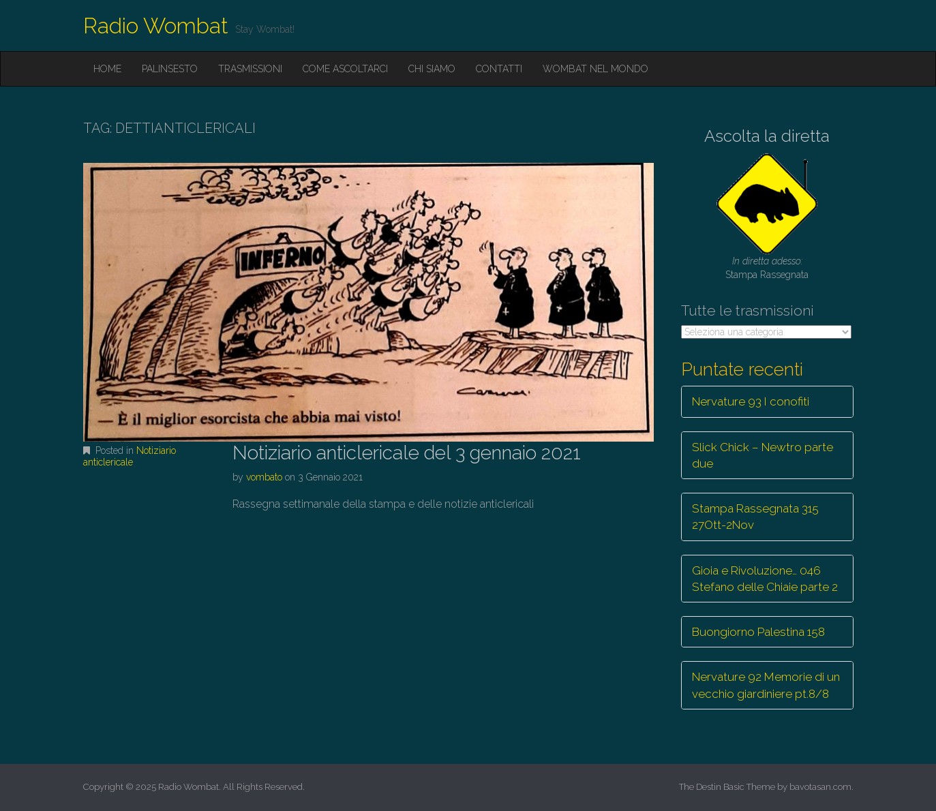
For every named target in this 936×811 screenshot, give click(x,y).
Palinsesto (170, 68)
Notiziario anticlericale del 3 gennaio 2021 (406, 453)
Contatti (499, 68)
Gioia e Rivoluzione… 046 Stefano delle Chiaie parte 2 (765, 579)
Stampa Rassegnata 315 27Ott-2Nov (755, 517)
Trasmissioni (250, 68)
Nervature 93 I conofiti (750, 401)
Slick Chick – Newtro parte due (762, 455)
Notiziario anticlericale (129, 456)
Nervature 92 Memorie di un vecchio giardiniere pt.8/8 (766, 685)
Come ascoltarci (345, 68)
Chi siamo (431, 68)
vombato (264, 477)
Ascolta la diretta (767, 136)
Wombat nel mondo (595, 68)
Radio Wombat (155, 25)
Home (107, 68)
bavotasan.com (820, 787)
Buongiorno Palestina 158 (758, 632)
